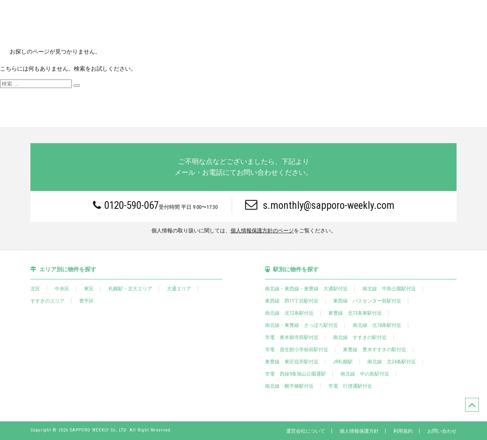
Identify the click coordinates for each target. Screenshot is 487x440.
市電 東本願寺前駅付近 (292, 337)
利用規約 (403, 431)
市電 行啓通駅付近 (350, 386)
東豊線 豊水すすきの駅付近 (374, 349)
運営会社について (305, 431)
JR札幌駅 (343, 362)
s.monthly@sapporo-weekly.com (319, 205)
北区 (35, 289)
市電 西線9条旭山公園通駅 (295, 374)
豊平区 (86, 301)
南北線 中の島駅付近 (364, 374)
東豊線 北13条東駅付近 (355, 313)
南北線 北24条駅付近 (391, 362)
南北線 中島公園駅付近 (389, 289)
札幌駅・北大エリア (130, 289)
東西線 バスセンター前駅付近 (367, 301)
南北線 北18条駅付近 (377, 325)
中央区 (62, 289)
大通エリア (179, 289)
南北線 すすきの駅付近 (360, 337)
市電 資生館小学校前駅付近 (296, 349)
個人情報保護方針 (359, 431)
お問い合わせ (442, 431)
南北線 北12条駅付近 (289, 313)
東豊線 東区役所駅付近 (292, 362)
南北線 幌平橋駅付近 (289, 386)
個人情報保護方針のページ (262, 231)
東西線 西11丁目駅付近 (292, 301)
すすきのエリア (47, 301)
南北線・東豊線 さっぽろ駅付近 (301, 325)
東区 (89, 289)
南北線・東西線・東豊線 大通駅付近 (306, 289)
